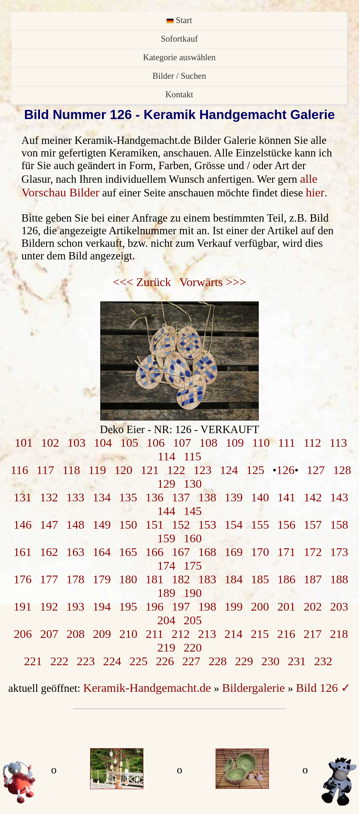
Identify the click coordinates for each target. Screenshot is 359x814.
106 (156, 442)
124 (229, 469)
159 (166, 538)
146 (23, 524)
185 (260, 579)
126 (285, 469)
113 (338, 442)
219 (166, 647)
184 (234, 579)
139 (234, 497)
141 (286, 497)
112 (312, 442)
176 (23, 579)
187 (313, 579)
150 (128, 524)
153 (207, 524)
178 (75, 579)
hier (315, 192)
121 (150, 469)
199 (234, 606)
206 (23, 633)
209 (102, 633)
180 (128, 579)
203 (339, 606)
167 (181, 551)
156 (286, 524)
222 (59, 661)
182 (181, 579)
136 (154, 497)
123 (203, 469)
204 (166, 620)
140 (260, 497)
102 (50, 442)
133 (75, 497)
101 (24, 442)
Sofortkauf (179, 38)
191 (23, 606)
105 (129, 442)
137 (181, 497)
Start (179, 20)
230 (271, 661)
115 (192, 456)
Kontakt (179, 94)
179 (102, 579)
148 (75, 524)
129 (166, 483)
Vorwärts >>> (213, 281)
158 (339, 524)
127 (316, 469)
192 (49, 606)
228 (218, 661)
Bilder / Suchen (179, 76)
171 (286, 551)
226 (165, 661)
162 (49, 551)
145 (193, 510)
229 (244, 661)
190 (193, 592)
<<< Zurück (142, 281)
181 (154, 579)
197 (181, 606)
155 (260, 524)
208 (76, 633)
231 (297, 661)
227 (191, 661)
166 (154, 551)
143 (339, 497)
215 (260, 633)
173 (339, 551)
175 (193, 565)
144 (166, 510)
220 (193, 647)
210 (128, 633)
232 (323, 661)
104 (103, 442)
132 (49, 497)
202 (313, 606)
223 (86, 661)
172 (313, 551)
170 (260, 551)
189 (166, 592)
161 (23, 551)
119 (97, 469)
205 (193, 620)
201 (286, 606)
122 (176, 469)
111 (286, 442)
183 (207, 579)
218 (339, 633)
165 (128, 551)
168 (207, 551)
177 (49, 579)
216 (286, 633)
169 (234, 551)
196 (154, 606)
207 (49, 633)
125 (255, 469)
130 (193, 483)
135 (128, 497)
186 (286, 579)
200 (260, 606)
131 (23, 497)
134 (102, 497)
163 (75, 551)
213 (207, 633)
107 (182, 442)
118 (71, 469)
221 (33, 661)
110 (261, 442)
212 (180, 633)
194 (102, 606)
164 (102, 551)
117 (45, 469)
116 (19, 469)
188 (339, 579)
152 (181, 524)
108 (208, 442)
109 (235, 442)
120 (123, 469)
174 (166, 565)
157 (313, 524)
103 (76, 442)
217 (313, 633)
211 (154, 633)
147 (49, 524)
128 (342, 469)
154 (234, 524)
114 (166, 456)
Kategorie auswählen (179, 57)
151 (154, 524)
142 (313, 497)
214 (233, 633)
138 (207, 497)
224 (112, 661)
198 (207, 606)
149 (102, 524)
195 (128, 606)
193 (75, 606)
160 (193, 538)
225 (138, 661)
